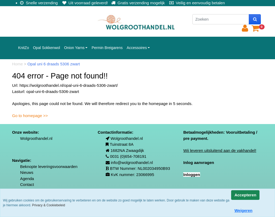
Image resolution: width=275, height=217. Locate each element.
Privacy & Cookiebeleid (48, 205)
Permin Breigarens (107, 48)
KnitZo (23, 48)
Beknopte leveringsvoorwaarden (48, 166)
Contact (27, 184)
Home (18, 64)
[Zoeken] (220, 19)
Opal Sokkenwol (46, 48)
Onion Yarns (74, 48)
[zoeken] (255, 19)
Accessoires (137, 48)
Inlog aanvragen (198, 162)
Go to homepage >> (30, 115)
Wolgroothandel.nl (36, 138)
